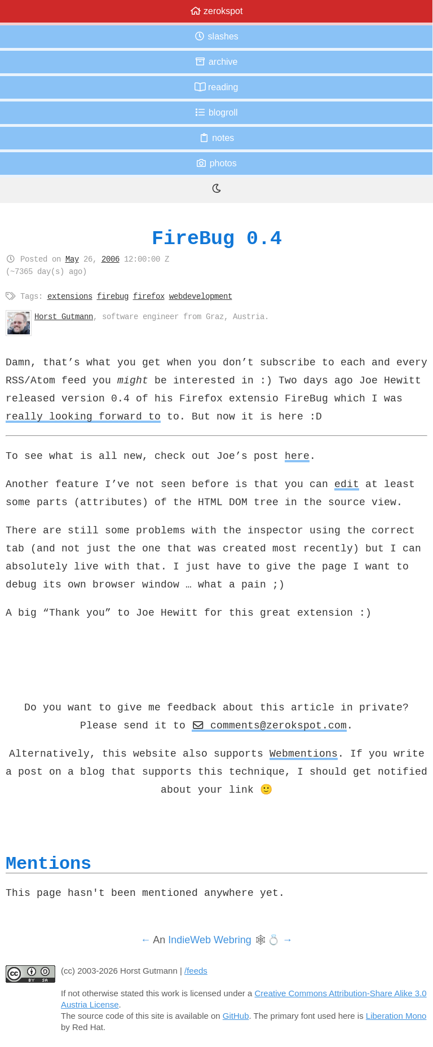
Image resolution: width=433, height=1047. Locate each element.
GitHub (236, 1016)
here (297, 455)
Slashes (216, 36)
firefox (149, 296)
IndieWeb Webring (209, 940)
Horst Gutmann (63, 316)
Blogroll (216, 112)
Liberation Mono (396, 1016)
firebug (113, 296)
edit (346, 484)
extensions (69, 296)
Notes (216, 138)
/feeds (195, 970)
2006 (110, 259)
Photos (216, 163)
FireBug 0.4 (217, 238)
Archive (216, 62)
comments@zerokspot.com (269, 725)
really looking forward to (83, 416)
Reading (216, 87)
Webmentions (303, 753)
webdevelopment (200, 296)
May (72, 259)
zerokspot (216, 11)
